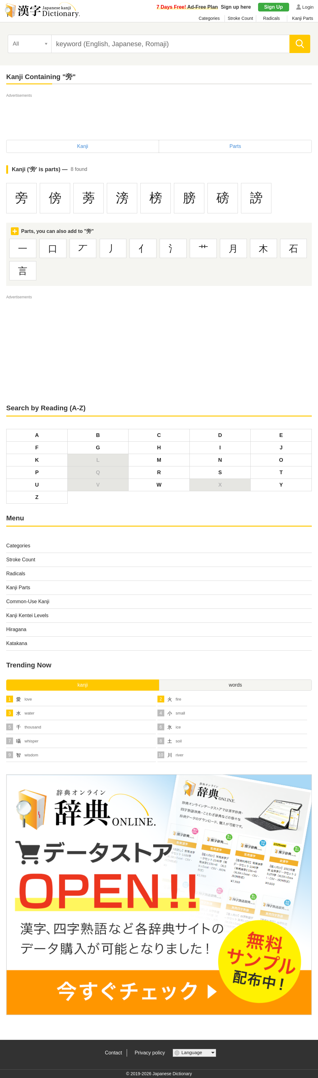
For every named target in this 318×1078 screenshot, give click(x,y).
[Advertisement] (159, 113)
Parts (235, 146)
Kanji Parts (302, 18)
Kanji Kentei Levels (27, 615)
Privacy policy (149, 1052)
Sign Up (273, 7)
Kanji (82, 146)
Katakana (16, 643)
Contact (113, 1052)
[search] (299, 44)
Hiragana (16, 629)
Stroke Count (240, 18)
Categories (209, 18)
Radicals (271, 18)
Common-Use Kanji (27, 601)
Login (308, 7)
